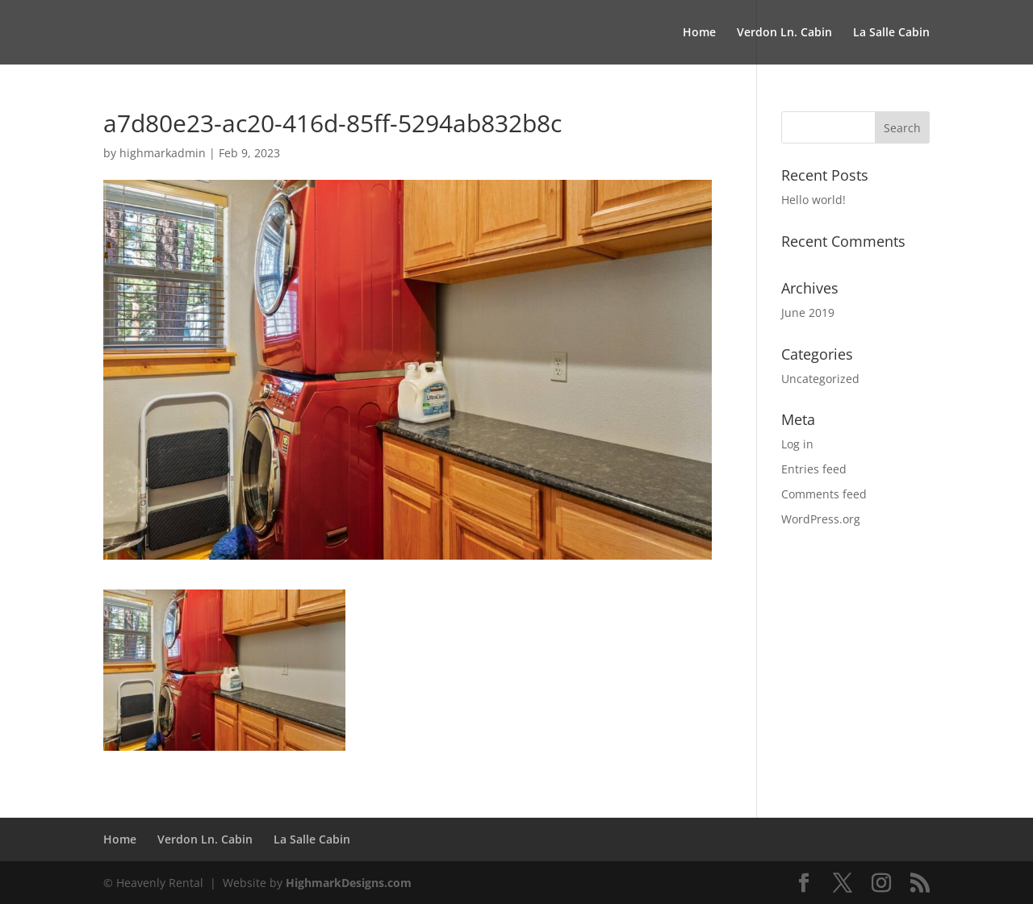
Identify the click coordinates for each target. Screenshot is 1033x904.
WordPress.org (820, 519)
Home (699, 33)
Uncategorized (820, 378)
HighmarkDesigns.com (349, 882)
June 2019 (807, 312)
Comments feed (824, 494)
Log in (797, 444)
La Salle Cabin (891, 33)
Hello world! (813, 199)
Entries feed (814, 469)
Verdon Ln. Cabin (784, 33)
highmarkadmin (162, 152)
